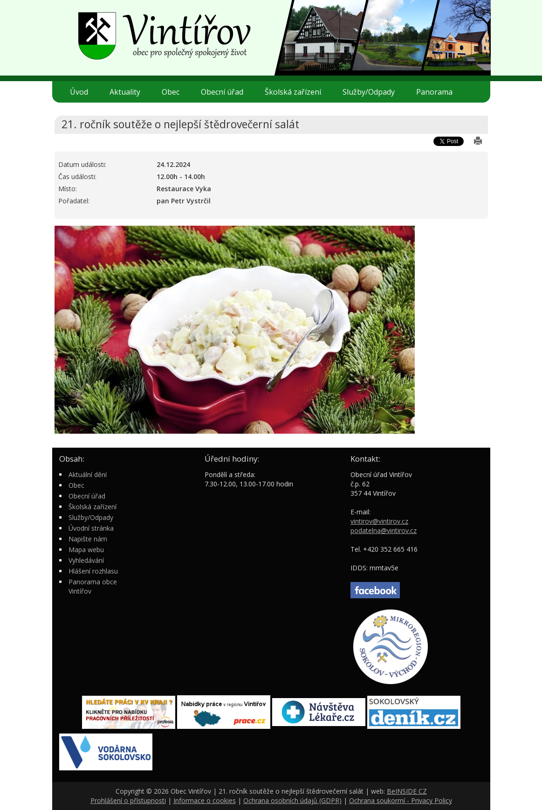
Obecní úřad (226, 92)
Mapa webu (86, 549)
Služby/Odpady (372, 92)
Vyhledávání (86, 560)
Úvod (79, 92)
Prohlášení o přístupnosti (128, 800)
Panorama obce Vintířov (93, 586)
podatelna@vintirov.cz (383, 530)
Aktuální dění (88, 474)
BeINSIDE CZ (407, 791)
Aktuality (125, 92)
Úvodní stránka (91, 528)
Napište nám (88, 538)
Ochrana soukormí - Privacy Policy (400, 800)
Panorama (434, 92)
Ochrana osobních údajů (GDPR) (292, 800)
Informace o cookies (204, 800)
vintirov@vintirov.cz (379, 521)
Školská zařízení (297, 92)
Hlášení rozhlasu (93, 571)
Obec (174, 92)
